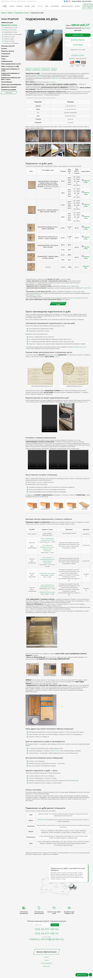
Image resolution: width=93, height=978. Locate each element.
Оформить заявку (78, 35)
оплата (68, 286)
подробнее (74, 780)
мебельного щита (57, 78)
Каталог (46, 957)
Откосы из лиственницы (11, 43)
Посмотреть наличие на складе (58, 303)
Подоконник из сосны (10, 27)
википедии (38, 76)
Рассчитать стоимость (78, 40)
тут (43, 317)
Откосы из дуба (9, 38)
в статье (56, 356)
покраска (36, 69)
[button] (88, 136)
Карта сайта (46, 966)
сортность (45, 69)
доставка (73, 291)
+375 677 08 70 (55, 750)
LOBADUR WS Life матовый (47, 573)
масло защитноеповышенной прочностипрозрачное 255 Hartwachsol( (47, 561)
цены (54, 69)
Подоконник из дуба (10, 29)
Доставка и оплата (77, 55)
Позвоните (41, 819)
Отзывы (46, 960)
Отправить (55, 924)
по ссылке (52, 82)
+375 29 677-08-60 (76, 1)
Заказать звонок (78, 44)
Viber (50, 814)
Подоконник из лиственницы (13, 34)
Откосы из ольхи (9, 41)
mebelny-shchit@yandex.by (46, 939)
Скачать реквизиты (46, 963)
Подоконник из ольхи (10, 32)
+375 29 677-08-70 (86, 1)
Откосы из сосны (9, 36)
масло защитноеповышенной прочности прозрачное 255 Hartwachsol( (47, 549)
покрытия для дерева (74, 298)
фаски (28, 69)
